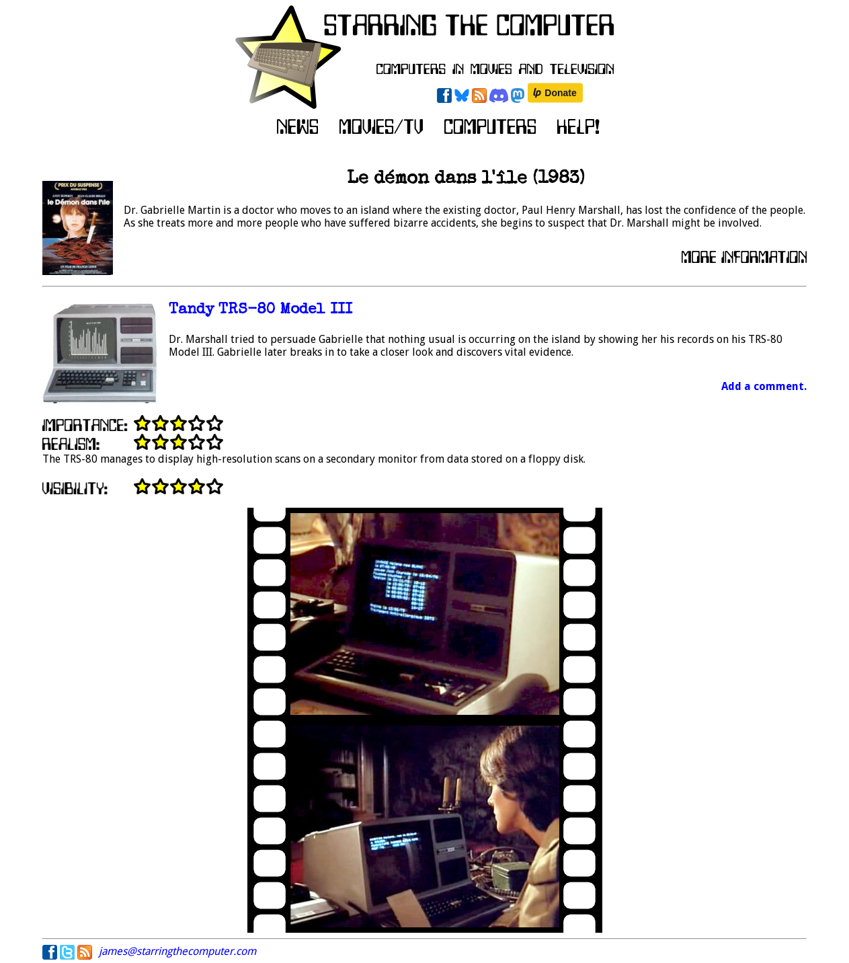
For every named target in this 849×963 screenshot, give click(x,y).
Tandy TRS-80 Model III (260, 310)
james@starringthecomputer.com (177, 951)
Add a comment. (764, 386)
